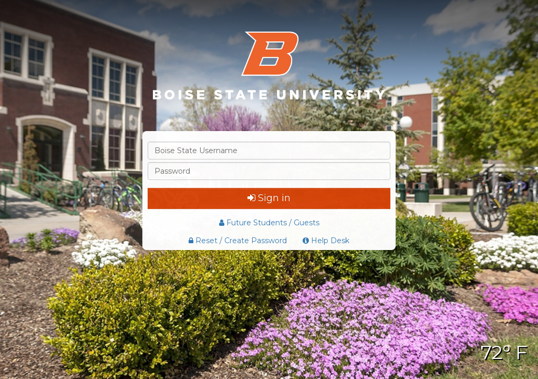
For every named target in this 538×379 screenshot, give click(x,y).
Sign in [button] (269, 198)
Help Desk (326, 240)
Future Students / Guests (269, 222)
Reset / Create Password (238, 240)
